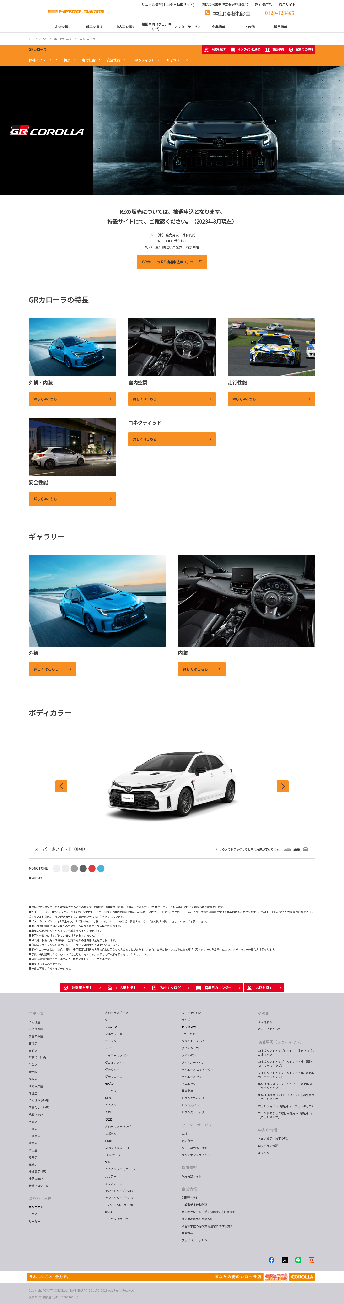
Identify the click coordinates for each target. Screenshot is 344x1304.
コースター (190, 1034)
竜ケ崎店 (34, 1072)
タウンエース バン (193, 1041)
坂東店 (33, 1143)
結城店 (33, 1122)
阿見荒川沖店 (37, 1058)
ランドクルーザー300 (119, 1198)
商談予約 (274, 49)
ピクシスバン (190, 1105)
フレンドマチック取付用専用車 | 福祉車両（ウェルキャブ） (285, 1115)
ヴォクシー (112, 1069)
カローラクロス (192, 1012)
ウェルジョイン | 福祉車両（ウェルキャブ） (286, 1106)
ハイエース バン (192, 1076)
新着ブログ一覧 (39, 1186)
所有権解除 (265, 1022)
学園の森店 (36, 1036)
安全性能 (113, 60)
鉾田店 (33, 1150)
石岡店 (33, 1043)
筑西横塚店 (36, 1114)
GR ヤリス (113, 1155)
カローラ (111, 1112)
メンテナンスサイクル (196, 1155)
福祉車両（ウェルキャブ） (281, 1042)
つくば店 (34, 1022)
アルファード (113, 1034)
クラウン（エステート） (122, 1169)
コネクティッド (143, 60)
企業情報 (189, 1189)
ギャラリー (174, 60)
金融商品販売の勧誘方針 (197, 1219)
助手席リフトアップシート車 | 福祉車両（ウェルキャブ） (286, 1052)
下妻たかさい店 (39, 1107)
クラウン (111, 1105)
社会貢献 (187, 1233)
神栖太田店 (36, 1178)
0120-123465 (279, 12)
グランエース (113, 1076)
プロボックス (190, 1084)
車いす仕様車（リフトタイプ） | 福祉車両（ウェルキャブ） (285, 1086)
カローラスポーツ (116, 1012)
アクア (33, 1214)
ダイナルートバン (193, 1062)
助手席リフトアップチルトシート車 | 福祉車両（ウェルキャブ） (286, 1063)
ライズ (186, 1020)
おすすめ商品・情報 (194, 1148)
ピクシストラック (193, 1112)
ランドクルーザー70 (119, 1205)
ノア (108, 1048)
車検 (184, 1134)
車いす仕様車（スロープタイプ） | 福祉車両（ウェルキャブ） (286, 1097)
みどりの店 (36, 1029)
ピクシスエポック (193, 1098)
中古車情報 (267, 1130)
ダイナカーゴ (190, 1048)
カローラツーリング (118, 1126)
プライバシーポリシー (196, 1240)
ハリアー (110, 1176)
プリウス (111, 1091)
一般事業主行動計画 (194, 1204)
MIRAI (108, 1098)
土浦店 (33, 1050)
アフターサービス (197, 1125)
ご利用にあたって (269, 1029)
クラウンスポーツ (116, 1219)
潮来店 (33, 1157)
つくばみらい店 (39, 1100)
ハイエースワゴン (116, 1055)
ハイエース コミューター (198, 1069)
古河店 (33, 1129)
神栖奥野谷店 (37, 1171)
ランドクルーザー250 (119, 1190)
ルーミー (34, 1221)
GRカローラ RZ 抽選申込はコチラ (167, 261)
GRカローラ (38, 49)
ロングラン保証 (268, 1145)
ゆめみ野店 (36, 1086)
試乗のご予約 (301, 49)
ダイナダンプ (190, 1055)
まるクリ (263, 1153)
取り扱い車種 (40, 1198)
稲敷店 (33, 1079)
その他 (263, 1013)
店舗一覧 (36, 1013)
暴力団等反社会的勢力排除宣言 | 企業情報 (208, 1212)
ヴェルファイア (115, 1062)
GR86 (109, 1141)
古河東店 (34, 1136)
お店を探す (215, 49)
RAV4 (108, 1212)
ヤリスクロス (113, 1183)
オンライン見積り (245, 49)
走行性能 (88, 60)
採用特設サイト (192, 1176)
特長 (67, 60)
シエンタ (111, 1041)
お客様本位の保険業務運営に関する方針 (207, 1226)
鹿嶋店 (33, 1164)
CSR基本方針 (190, 1197)
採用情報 (189, 1167)
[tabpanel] (172, 130)
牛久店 (33, 1064)
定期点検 (187, 1140)
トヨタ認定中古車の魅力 (274, 1138)
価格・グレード (40, 60)
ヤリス (109, 1020)
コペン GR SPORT (117, 1148)
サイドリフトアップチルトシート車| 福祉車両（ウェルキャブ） (286, 1075)
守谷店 (33, 1093)
